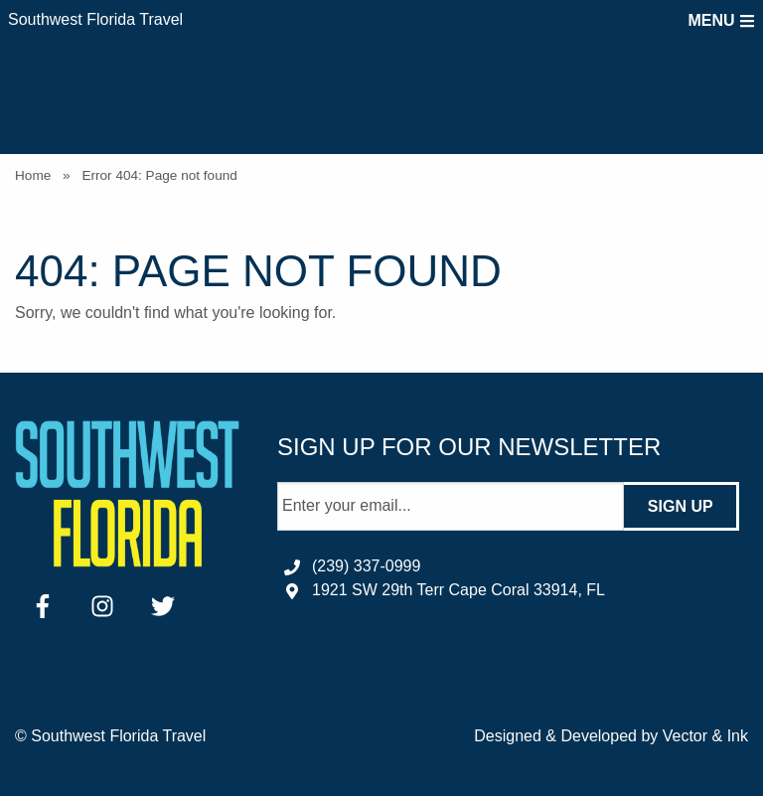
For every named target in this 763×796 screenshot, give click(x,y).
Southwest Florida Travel (95, 19)
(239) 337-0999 (366, 565)
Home (33, 175)
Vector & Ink (705, 735)
